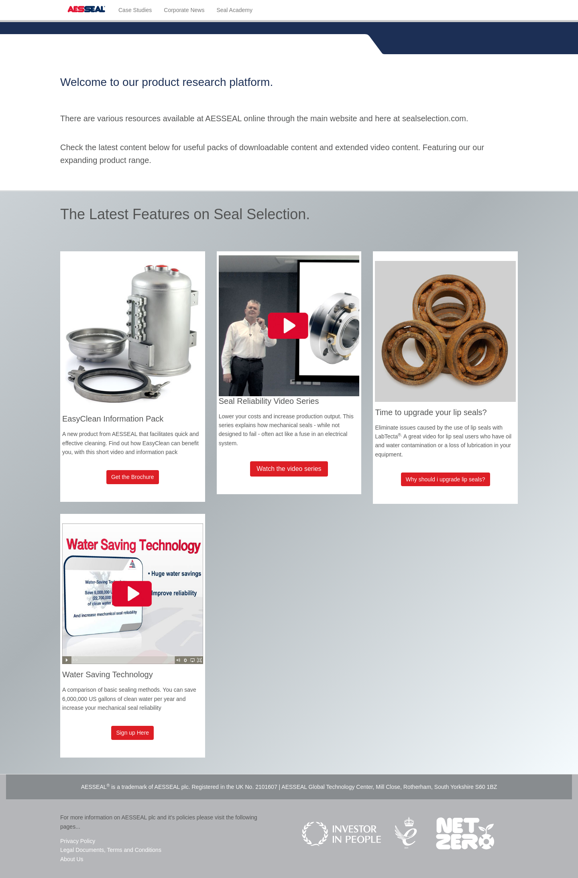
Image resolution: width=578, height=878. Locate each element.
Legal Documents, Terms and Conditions (110, 850)
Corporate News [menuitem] (184, 10)
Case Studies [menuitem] (135, 10)
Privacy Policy (77, 841)
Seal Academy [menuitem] (234, 10)
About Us (71, 859)
